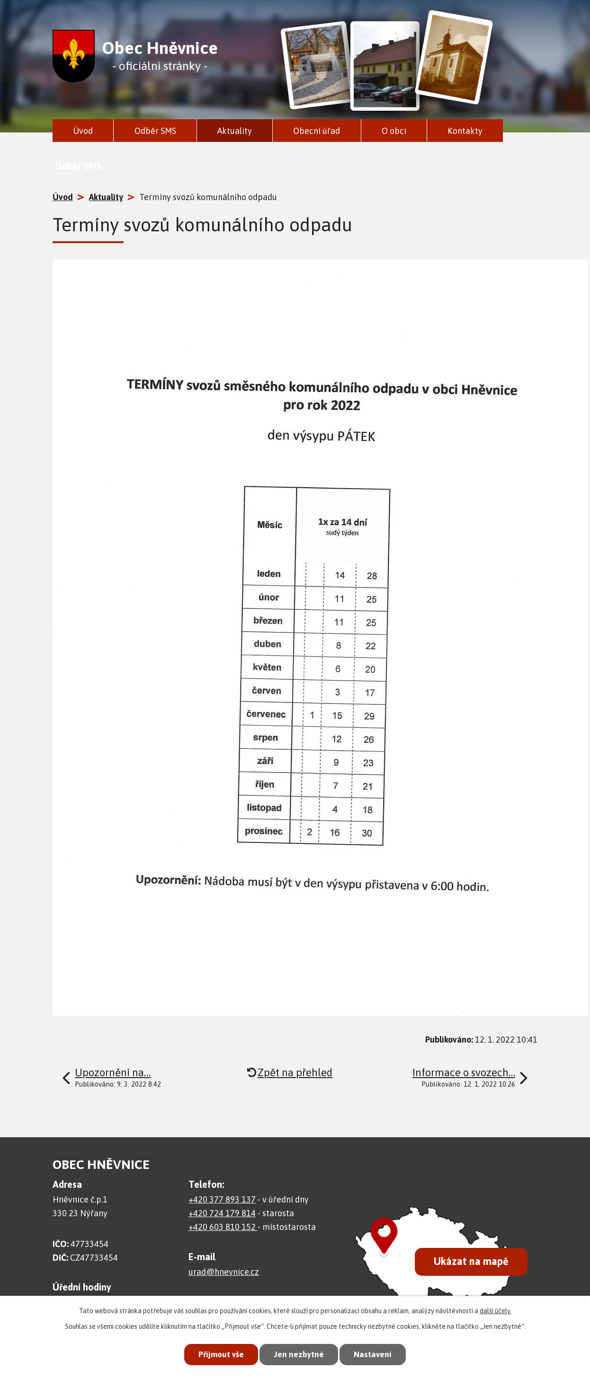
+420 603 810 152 (223, 1227)
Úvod (83, 131)
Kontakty (465, 131)
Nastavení (373, 1354)
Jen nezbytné (299, 1354)
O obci (394, 131)
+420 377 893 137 (222, 1199)
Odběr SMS (155, 131)
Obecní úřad (316, 131)
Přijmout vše (221, 1354)
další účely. (495, 1310)
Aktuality (234, 131)
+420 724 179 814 (222, 1213)
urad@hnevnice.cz (223, 1272)
